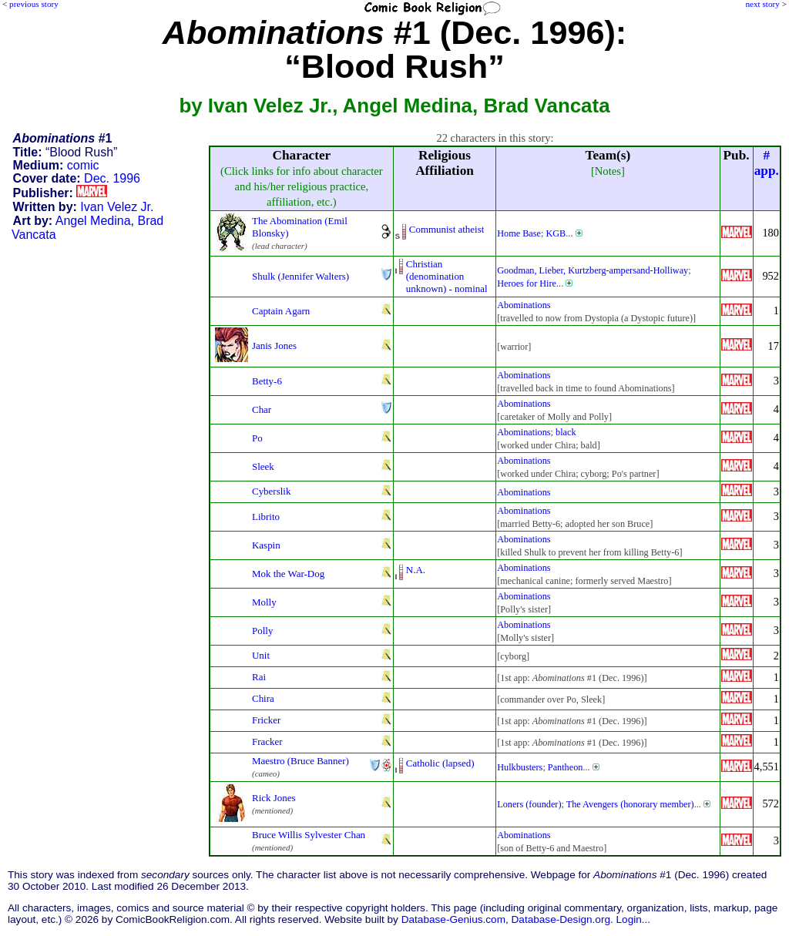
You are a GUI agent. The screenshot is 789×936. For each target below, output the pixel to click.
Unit (261, 655)
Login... (633, 919)
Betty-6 (267, 381)
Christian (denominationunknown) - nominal (447, 276)
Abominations (523, 305)
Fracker (267, 741)
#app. (766, 163)
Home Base (519, 233)
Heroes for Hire (526, 283)
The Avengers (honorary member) (630, 804)
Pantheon (565, 767)
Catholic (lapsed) (440, 763)
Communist (432, 229)
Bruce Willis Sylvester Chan (308, 834)
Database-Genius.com (453, 919)
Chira (263, 698)
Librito (266, 516)
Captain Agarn (281, 311)
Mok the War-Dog (288, 573)
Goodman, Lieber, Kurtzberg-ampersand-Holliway (592, 270)
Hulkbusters (519, 767)
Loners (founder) (529, 804)
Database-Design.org (561, 919)
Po (257, 438)
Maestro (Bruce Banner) (300, 761)
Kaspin (266, 545)
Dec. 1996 (112, 178)
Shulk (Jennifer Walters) (300, 276)
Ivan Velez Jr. (116, 206)
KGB (556, 233)
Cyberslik (271, 491)
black (566, 432)
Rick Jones (274, 797)
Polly (262, 630)
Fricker (266, 720)
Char (261, 409)
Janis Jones (274, 345)
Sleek (263, 466)
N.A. (415, 569)
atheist (471, 229)
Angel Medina (93, 220)
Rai (259, 677)
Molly (264, 602)
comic (83, 165)
